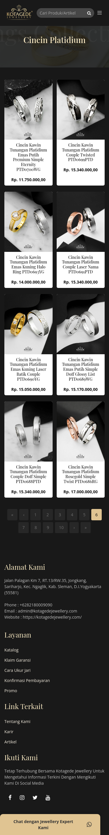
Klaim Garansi (17, 660)
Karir (8, 731)
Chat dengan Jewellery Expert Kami (52, 824)
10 (61, 527)
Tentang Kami (17, 721)
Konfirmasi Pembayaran (27, 680)
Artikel (10, 742)
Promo (10, 690)
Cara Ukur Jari (17, 670)
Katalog (11, 650)
